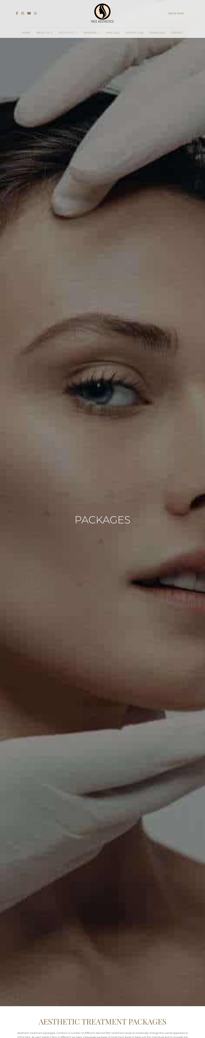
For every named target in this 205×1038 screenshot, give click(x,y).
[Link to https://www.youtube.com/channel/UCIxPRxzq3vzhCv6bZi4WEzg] (29, 13)
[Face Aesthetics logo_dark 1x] (102, 3)
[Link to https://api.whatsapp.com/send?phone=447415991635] (35, 13)
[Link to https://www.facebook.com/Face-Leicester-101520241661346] (17, 13)
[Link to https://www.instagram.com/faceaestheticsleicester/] (22, 13)
